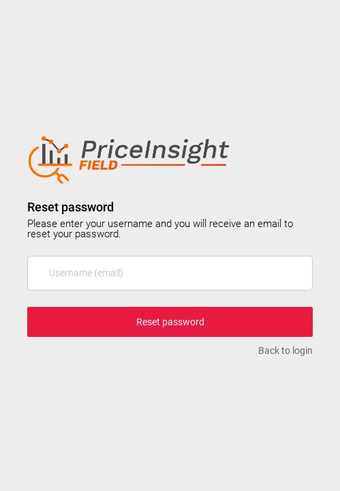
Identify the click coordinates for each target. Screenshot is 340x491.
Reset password (170, 321)
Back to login (285, 350)
